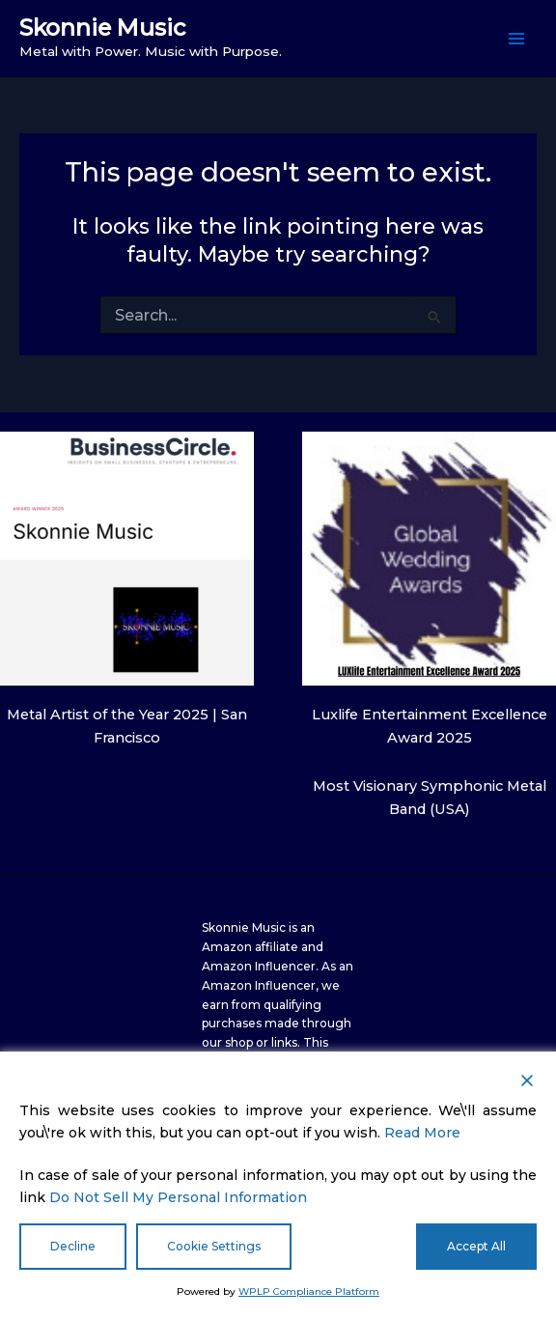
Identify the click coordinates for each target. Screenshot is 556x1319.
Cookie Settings (214, 1246)
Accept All (476, 1246)
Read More (422, 1132)
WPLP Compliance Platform (308, 1291)
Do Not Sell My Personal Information (178, 1197)
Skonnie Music (102, 28)
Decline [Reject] (73, 1246)
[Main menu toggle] (516, 38)
